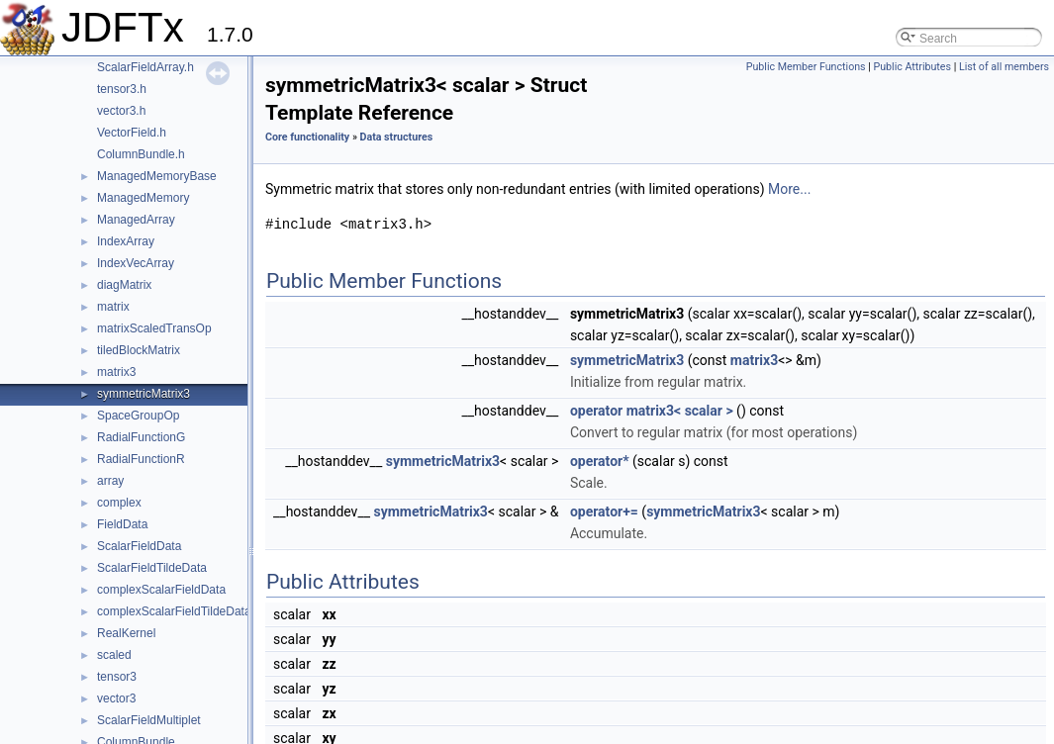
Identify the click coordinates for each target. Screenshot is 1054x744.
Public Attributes (912, 66)
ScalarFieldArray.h (145, 67)
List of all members (1004, 66)
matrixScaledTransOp (154, 328)
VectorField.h (131, 133)
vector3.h (121, 111)
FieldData (122, 524)
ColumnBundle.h (141, 154)
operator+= (604, 511)
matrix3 (116, 372)
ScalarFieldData (139, 546)
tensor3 (117, 677)
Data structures (396, 137)
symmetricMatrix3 (143, 394)
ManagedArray (136, 220)
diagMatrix (124, 285)
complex (119, 503)
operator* (599, 461)
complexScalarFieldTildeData (174, 611)
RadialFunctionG (141, 437)
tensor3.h (121, 89)
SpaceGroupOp (138, 415)
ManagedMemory (143, 198)
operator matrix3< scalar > (651, 410)
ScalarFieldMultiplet (149, 720)
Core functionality (307, 137)
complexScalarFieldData (161, 590)
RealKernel (126, 633)
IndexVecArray (135, 263)
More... (789, 189)
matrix (113, 307)
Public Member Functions (806, 66)
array (110, 481)
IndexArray (125, 241)
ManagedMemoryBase (157, 176)
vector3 (116, 698)
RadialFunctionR (141, 459)
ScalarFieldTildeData (152, 568)
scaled (114, 655)
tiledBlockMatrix (138, 350)
